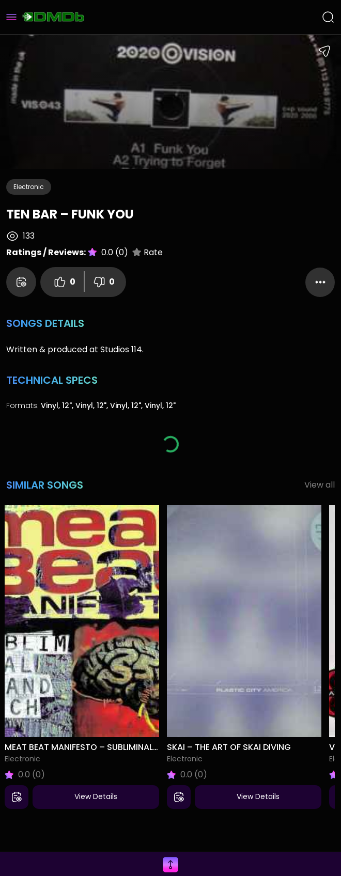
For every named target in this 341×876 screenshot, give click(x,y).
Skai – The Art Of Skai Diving (229, 747)
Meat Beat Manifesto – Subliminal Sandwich (102, 747)
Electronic (28, 186)
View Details (95, 796)
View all (319, 485)
